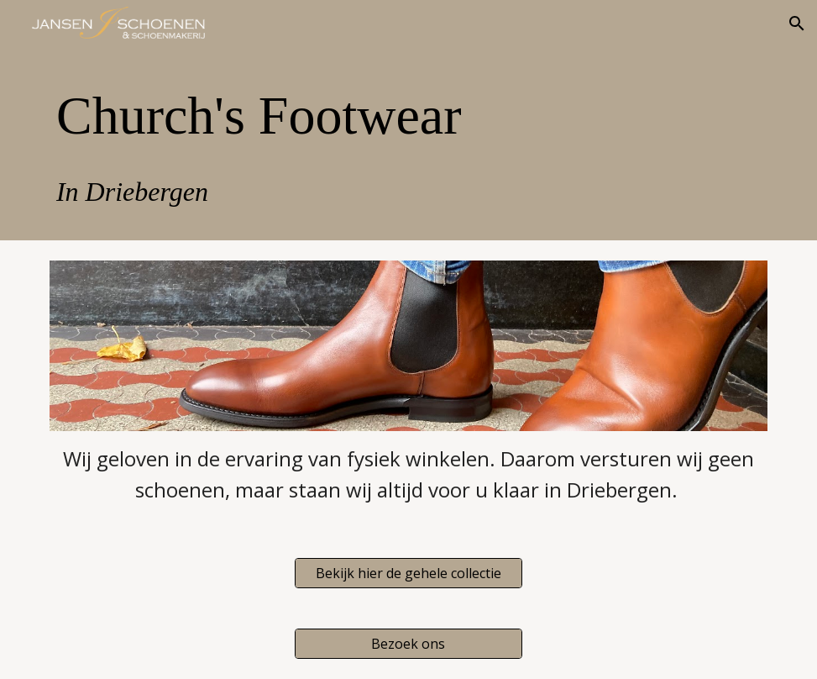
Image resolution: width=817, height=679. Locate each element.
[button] (797, 23)
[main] (408, 143)
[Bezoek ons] (408, 643)
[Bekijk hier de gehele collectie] (408, 573)
